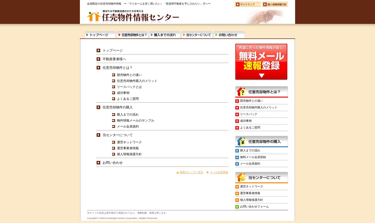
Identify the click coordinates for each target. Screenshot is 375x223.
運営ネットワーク (129, 142)
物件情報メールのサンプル (135, 120)
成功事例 (123, 93)
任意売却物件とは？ (132, 34)
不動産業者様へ (114, 59)
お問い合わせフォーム (254, 206)
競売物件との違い (129, 75)
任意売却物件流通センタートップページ (100, 34)
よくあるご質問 (128, 99)
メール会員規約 (128, 126)
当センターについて (197, 34)
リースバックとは (129, 87)
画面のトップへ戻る (191, 172)
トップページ (113, 50)
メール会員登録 (219, 172)
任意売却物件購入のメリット (137, 81)
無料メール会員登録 (253, 157)
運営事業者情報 (128, 148)
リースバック (248, 114)
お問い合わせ (229, 34)
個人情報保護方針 (129, 154)
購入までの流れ (164, 34)
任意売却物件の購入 (118, 107)
